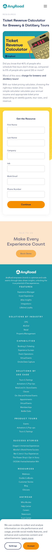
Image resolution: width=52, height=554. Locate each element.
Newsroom (26, 514)
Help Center (26, 506)
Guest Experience (26, 296)
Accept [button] (31, 546)
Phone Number (14, 189)
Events (26, 424)
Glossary (26, 490)
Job (8, 164)
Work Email (12, 176)
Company (11, 151)
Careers (26, 510)
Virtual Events (26, 358)
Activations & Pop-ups (26, 428)
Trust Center (26, 518)
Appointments (26, 400)
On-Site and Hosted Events (26, 396)
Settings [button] (13, 546)
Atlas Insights (26, 300)
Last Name (12, 138)
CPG (26, 322)
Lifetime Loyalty (26, 308)
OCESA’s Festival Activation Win (26, 462)
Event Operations (26, 354)
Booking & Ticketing (26, 346)
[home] (13, 6)
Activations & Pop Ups (26, 384)
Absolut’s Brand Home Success (26, 450)
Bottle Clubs (26, 411)
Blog (26, 486)
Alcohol (26, 326)
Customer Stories (26, 482)
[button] (45, 6)
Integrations (26, 304)
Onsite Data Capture (26, 362)
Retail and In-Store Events (26, 388)
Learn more (27, 538)
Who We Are (26, 502)
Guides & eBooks (26, 478)
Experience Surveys (26, 350)
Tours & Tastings (26, 380)
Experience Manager (26, 292)
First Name (12, 125)
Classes (26, 392)
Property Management (26, 334)
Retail (26, 330)
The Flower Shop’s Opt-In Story (26, 458)
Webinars (26, 474)
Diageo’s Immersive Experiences (26, 446)
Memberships (26, 407)
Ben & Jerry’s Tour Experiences (26, 454)
